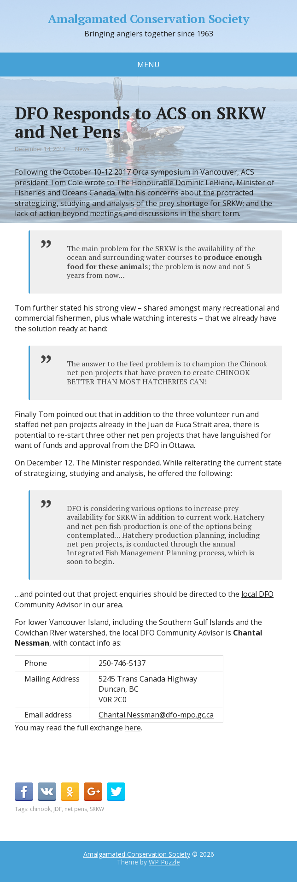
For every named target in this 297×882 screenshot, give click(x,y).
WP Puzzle (164, 862)
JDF (57, 809)
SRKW (97, 809)
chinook (40, 809)
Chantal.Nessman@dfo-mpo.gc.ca (156, 715)
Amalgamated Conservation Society (148, 19)
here (133, 728)
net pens (75, 809)
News (82, 149)
